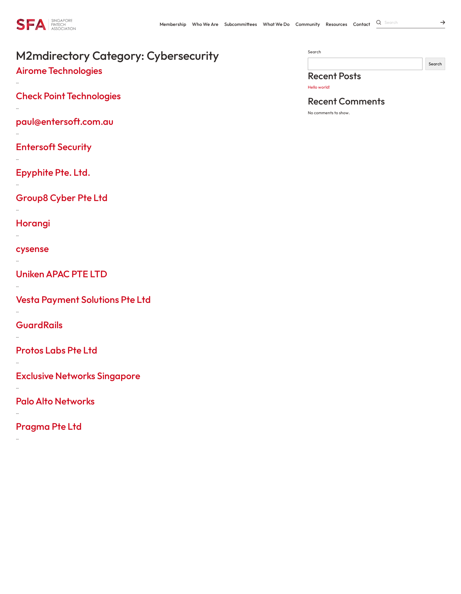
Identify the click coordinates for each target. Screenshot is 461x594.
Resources (336, 24)
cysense (32, 248)
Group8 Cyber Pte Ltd (62, 197)
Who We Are (205, 24)
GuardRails (39, 325)
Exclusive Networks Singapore (78, 375)
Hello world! (319, 87)
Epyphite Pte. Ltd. (53, 172)
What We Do (276, 24)
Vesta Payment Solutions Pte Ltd (83, 299)
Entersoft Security (54, 146)
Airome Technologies (59, 70)
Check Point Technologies (68, 96)
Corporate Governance (53, 502)
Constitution (102, 486)
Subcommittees (240, 24)
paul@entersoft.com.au (64, 121)
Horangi (33, 223)
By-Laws (144, 486)
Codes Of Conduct (45, 486)
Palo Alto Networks (55, 401)
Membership (173, 24)
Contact (361, 24)
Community (307, 24)
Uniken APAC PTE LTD (61, 274)
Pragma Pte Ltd (49, 426)
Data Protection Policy (147, 544)
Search (314, 51)
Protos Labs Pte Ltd (56, 350)
